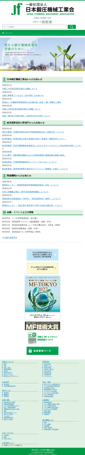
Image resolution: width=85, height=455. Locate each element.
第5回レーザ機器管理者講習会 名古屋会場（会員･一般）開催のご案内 (31, 102)
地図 (5, 437)
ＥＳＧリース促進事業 (50, 409)
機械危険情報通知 (9, 404)
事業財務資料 (8, 369)
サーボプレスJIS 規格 (50, 391)
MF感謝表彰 (47, 374)
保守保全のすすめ (49, 387)
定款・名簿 (7, 367)
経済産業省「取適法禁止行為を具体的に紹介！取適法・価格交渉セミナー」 (34, 139)
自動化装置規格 (48, 396)
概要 (5, 364)
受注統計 (6, 392)
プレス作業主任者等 (50, 405)
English (43, 18)
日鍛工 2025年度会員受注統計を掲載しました (21, 109)
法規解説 (45, 400)
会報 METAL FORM (9, 402)
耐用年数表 (47, 412)
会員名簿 (5, 382)
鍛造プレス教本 (8, 419)
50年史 (6, 371)
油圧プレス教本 (8, 414)
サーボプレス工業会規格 (51, 393)
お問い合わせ (8, 438)
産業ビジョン (48, 366)
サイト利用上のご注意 (37, 452)
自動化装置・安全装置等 (51, 429)
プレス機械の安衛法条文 (51, 407)
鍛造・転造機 (48, 427)
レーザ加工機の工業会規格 (52, 386)
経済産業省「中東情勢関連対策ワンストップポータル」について (29, 162)
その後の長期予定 (9, 238)
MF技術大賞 (47, 372)
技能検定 (46, 414)
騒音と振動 (47, 410)
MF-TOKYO (47, 371)
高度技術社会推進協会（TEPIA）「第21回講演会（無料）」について (31, 199)
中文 (49, 18)
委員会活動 (47, 364)
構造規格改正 (48, 402)
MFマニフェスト (8, 374)
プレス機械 (47, 424)
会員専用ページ (8, 443)
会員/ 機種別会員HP (9, 386)
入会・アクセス (8, 433)
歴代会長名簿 (8, 372)
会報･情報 (6, 400)
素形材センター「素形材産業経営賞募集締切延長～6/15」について (30, 185)
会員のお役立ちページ (10, 412)
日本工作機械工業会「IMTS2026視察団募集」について (25, 192)
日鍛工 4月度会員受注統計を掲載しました (20, 89)
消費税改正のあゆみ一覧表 (11, 409)
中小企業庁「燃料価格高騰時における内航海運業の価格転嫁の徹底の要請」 (34, 155)
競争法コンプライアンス (11, 376)
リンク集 (6, 416)
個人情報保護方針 (49, 452)
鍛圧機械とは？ (48, 420)
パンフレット (48, 376)
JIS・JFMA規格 (48, 394)
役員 (5, 366)
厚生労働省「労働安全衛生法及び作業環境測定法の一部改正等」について (33, 132)
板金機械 (46, 426)
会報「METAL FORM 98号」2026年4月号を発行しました (26, 116)
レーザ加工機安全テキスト (11, 405)
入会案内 (6, 435)
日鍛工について (8, 362)
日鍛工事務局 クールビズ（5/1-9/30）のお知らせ (22, 95)
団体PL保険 (47, 367)
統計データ (6, 390)
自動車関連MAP (8, 417)
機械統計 (6, 394)
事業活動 (45, 362)
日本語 (36, 18)
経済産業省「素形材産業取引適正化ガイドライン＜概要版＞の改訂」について (35, 169)
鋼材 (5, 410)
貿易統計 (6, 396)
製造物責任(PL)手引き (50, 389)
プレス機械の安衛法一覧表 (52, 404)
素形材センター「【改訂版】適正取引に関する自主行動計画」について (32, 205)
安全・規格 (46, 382)
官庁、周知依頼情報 (9, 407)
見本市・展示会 (48, 369)
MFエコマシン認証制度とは (52, 384)
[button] (39, 68)
